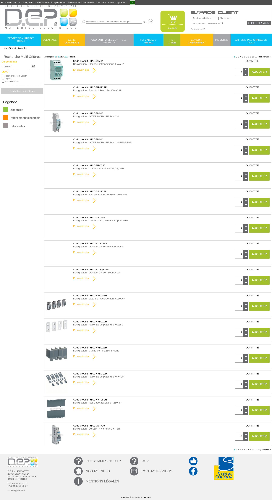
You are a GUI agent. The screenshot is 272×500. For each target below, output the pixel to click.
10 (253, 57)
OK (144, 22)
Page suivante (263, 57)
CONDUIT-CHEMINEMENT (197, 40)
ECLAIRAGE (50, 40)
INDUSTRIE (221, 40)
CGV (145, 461)
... (256, 57)
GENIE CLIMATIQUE (72, 40)
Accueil (21, 48)
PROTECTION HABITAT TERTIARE (20, 39)
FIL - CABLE (172, 40)
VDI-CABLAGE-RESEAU (148, 40)
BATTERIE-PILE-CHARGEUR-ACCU (251, 40)
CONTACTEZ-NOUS (156, 471)
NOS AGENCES (98, 471)
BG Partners (146, 497)
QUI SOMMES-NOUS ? (103, 461)
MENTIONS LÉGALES (102, 481)
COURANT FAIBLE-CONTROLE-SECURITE (109, 40)
